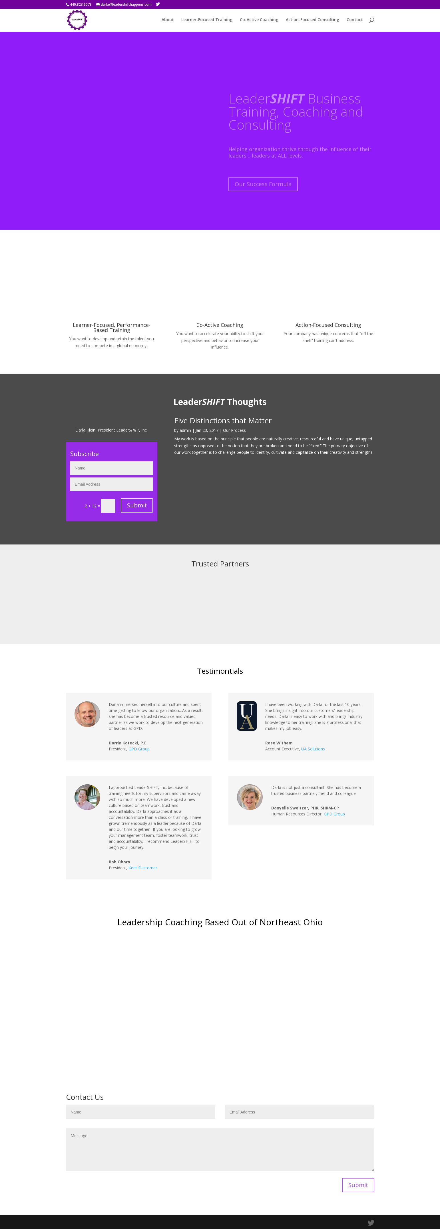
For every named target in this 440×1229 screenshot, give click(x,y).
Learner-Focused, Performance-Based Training (111, 327)
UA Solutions (313, 749)
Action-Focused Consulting (312, 20)
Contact (355, 20)
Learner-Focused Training (206, 20)
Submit (137, 505)
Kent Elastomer (142, 867)
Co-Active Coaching (259, 20)
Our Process (234, 430)
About (168, 20)
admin (185, 430)
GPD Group (139, 749)
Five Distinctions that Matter (223, 420)
